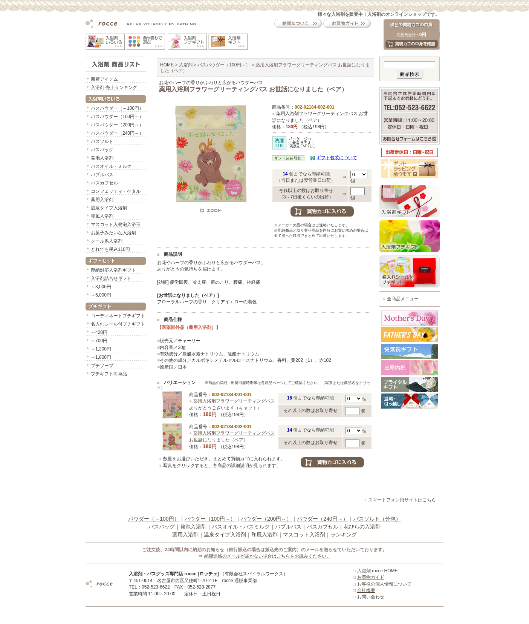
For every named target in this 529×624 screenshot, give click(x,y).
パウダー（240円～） (322, 519)
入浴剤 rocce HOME (377, 570)
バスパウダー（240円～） (117, 133)
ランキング (343, 535)
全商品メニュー (403, 298)
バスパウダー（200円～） (117, 125)
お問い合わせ (370, 596)
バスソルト (102, 141)
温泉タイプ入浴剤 (109, 208)
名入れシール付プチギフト (118, 324)
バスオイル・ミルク (111, 166)
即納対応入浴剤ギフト (113, 270)
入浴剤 (186, 65)
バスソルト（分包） (377, 519)
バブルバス (102, 174)
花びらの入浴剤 (362, 527)
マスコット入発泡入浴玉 (116, 224)
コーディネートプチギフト (118, 315)
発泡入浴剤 (102, 158)
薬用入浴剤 (102, 199)
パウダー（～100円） (153, 519)
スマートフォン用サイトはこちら (402, 500)
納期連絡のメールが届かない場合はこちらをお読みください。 (267, 556)
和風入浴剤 (102, 216)
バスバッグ (102, 149)
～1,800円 (101, 357)
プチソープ (102, 365)
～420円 (99, 332)
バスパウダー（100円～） (117, 116)
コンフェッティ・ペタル (116, 191)
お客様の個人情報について (384, 584)
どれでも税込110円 (110, 249)
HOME (167, 65)
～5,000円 (101, 295)
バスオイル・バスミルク (241, 527)
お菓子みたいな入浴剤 (113, 232)
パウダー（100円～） (210, 519)
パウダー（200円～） (266, 519)
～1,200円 (101, 349)
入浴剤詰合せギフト (111, 278)
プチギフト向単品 (109, 374)
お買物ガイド (370, 577)
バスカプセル (104, 183)
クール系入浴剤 (106, 241)
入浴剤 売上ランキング (114, 87)
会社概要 (366, 590)
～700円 (99, 340)
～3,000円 (101, 286)
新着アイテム (104, 79)
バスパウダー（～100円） (117, 108)
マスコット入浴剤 (304, 535)
